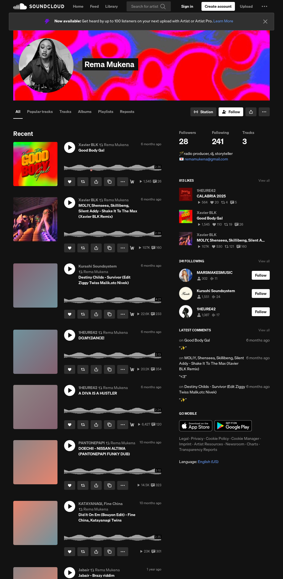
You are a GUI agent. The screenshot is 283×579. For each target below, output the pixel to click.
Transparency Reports (198, 449)
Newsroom (235, 444)
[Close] (265, 21)
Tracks (65, 112)
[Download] (132, 181)
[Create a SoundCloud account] (218, 6)
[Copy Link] (109, 181)
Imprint (185, 444)
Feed (94, 6)
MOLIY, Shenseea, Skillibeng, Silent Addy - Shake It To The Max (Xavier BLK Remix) (211, 363)
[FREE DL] (132, 424)
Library (111, 6)
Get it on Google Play (233, 425)
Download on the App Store (195, 425)
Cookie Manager (245, 438)
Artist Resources (208, 444)
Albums (84, 112)
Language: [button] (198, 462)
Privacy (197, 438)
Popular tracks (40, 112)
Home (78, 6)
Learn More (223, 21)
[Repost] (82, 181)
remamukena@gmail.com (206, 159)
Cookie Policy (217, 438)
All (17, 112)
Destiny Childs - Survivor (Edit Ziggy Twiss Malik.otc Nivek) (212, 389)
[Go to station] (203, 111)
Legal (183, 438)
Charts (252, 444)
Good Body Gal (197, 340)
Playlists (105, 112)
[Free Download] (132, 314)
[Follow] (231, 111)
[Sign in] (187, 6)
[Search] (149, 6)
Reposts (127, 112)
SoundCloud (38, 6)
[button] (264, 6)
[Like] (69, 181)
